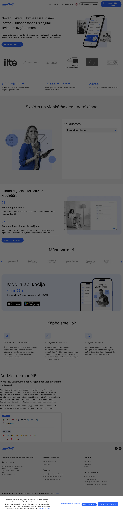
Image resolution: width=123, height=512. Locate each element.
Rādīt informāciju (89, 504)
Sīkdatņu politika (44, 508)
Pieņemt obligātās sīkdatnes (70, 503)
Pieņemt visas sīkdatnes (108, 504)
